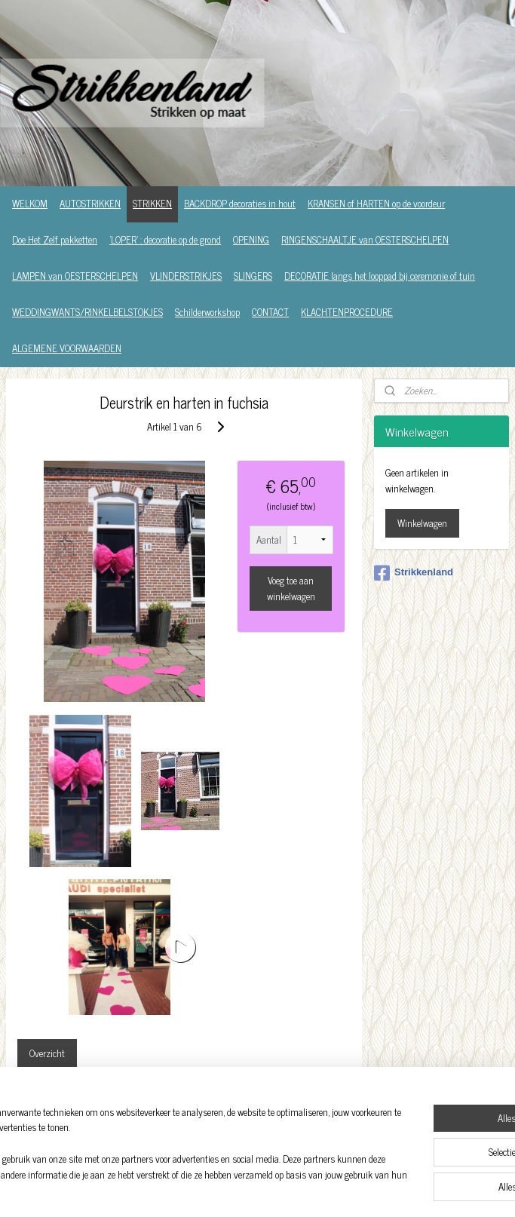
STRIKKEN (152, 203)
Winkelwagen (422, 523)
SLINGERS (253, 276)
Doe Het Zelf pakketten (54, 239)
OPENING (251, 239)
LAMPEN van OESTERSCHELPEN (75, 276)
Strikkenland (413, 573)
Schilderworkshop (207, 312)
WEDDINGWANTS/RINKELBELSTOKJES (87, 312)
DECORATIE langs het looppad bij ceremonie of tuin (379, 276)
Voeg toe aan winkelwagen (291, 587)
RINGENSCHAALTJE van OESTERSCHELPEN (365, 239)
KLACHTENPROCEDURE (347, 312)
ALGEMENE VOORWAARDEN (66, 348)
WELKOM (30, 203)
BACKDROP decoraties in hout (240, 203)
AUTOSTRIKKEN (90, 203)
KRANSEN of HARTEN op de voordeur (376, 203)
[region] (158, 1145)
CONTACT (270, 312)
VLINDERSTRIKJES (186, 276)
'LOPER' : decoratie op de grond (165, 239)
